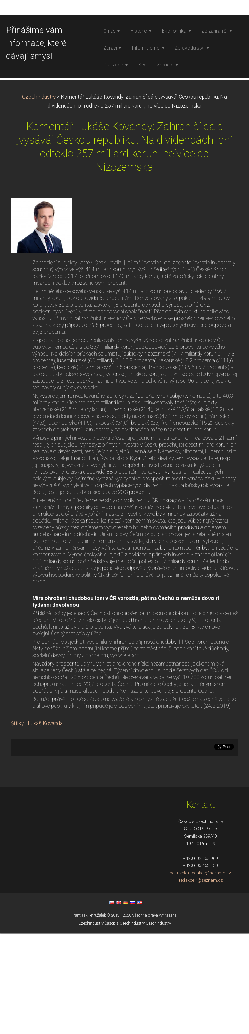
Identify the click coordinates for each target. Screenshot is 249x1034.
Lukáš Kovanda (45, 824)
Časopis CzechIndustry (125, 1023)
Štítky (17, 824)
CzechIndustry (39, 197)
